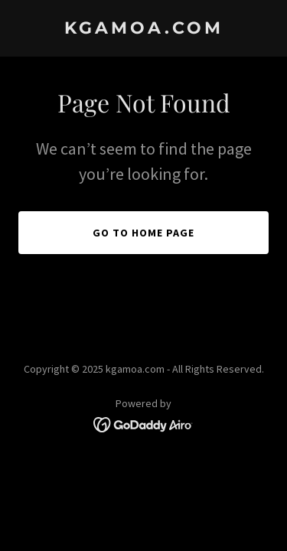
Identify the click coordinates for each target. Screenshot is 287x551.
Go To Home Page (143, 233)
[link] (143, 29)
